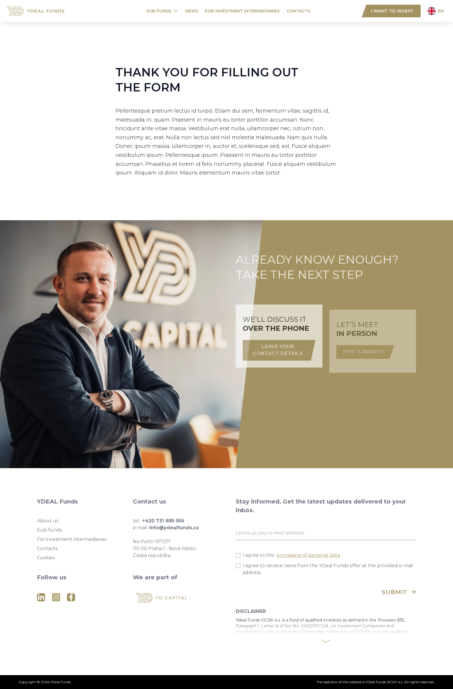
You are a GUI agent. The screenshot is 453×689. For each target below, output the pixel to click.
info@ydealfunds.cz (174, 527)
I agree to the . (289, 555)
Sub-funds (158, 11)
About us (47, 520)
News (191, 11)
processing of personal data (308, 555)
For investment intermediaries (242, 11)
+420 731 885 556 (163, 520)
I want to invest (392, 11)
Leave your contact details (278, 358)
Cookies (46, 558)
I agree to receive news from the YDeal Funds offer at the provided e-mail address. (324, 569)
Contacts (298, 11)
